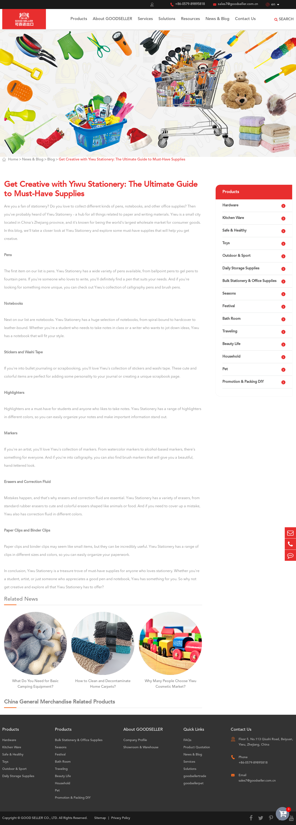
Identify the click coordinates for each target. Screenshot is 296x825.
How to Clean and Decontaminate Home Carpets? (103, 684)
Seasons (229, 293)
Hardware (230, 205)
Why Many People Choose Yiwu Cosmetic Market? (170, 684)
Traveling (229, 331)
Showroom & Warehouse (140, 747)
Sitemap (100, 818)
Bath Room (231, 319)
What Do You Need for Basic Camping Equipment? (35, 684)
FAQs (187, 740)
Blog (51, 159)
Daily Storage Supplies (240, 268)
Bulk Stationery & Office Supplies (249, 281)
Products (78, 19)
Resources (190, 19)
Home (13, 159)
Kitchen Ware (233, 218)
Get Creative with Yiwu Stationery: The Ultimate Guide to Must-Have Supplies (122, 159)
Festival (228, 306)
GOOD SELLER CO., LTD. (39, 818)
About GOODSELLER (112, 19)
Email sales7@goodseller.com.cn (257, 778)
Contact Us (245, 19)
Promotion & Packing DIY (243, 382)
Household (231, 356)
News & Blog (217, 19)
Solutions (166, 19)
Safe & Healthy (234, 230)
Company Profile (135, 740)
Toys (226, 243)
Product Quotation (196, 747)
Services (145, 19)
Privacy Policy (120, 818)
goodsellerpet (193, 783)
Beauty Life (231, 344)
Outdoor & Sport (236, 256)
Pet (225, 369)
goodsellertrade (194, 776)
